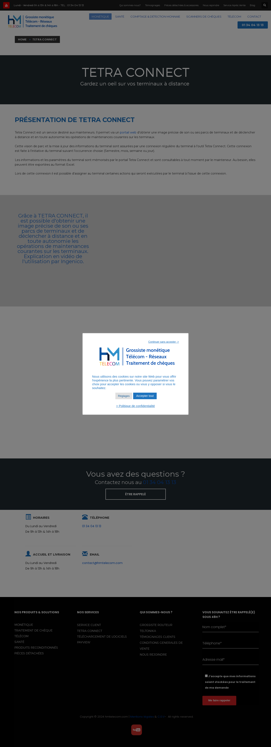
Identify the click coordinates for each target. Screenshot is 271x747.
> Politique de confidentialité (135, 406)
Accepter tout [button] (145, 396)
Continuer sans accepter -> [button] (163, 341)
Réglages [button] (124, 396)
